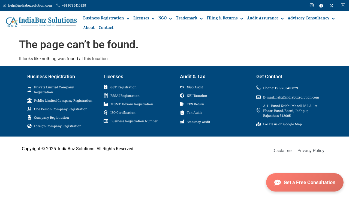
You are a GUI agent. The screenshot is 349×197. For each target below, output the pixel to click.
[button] (106, 19)
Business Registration (106, 18)
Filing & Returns (225, 18)
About (89, 28)
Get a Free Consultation (304, 182)
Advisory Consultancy (311, 18)
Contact (106, 28)
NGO (165, 18)
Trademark (189, 18)
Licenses (143, 18)
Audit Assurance (265, 18)
